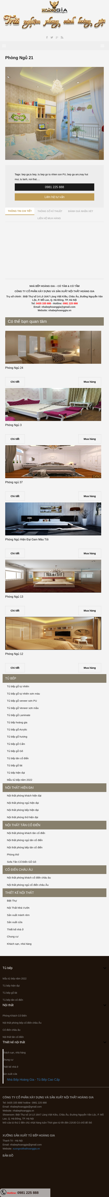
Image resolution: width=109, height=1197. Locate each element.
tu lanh (23, 179)
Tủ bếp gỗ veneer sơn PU (22, 700)
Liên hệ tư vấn (54, 197)
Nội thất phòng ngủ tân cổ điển (25, 840)
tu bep (33, 174)
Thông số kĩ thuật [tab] (49, 211)
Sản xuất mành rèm (18, 915)
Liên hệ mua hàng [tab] (49, 218)
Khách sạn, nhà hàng (19, 943)
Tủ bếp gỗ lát (14, 765)
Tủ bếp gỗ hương (17, 736)
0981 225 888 (54, 187)
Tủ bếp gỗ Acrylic (17, 729)
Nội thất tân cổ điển (22, 825)
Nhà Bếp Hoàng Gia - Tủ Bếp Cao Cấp (33, 1079)
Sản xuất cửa (14, 922)
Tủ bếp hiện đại (16, 772)
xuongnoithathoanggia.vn (26, 1148)
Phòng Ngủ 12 (14, 653)
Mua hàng (90, 381)
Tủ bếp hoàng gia (17, 722)
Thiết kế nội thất (19, 892)
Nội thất (8, 1005)
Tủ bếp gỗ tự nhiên (18, 686)
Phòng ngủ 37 (14, 482)
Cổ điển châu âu (19, 869)
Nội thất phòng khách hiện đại (24, 795)
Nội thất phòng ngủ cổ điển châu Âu (28, 884)
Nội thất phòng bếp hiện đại (23, 809)
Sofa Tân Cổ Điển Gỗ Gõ (21, 861)
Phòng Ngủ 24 (14, 367)
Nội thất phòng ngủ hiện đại (23, 802)
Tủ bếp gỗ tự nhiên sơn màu (23, 693)
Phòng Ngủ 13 (14, 596)
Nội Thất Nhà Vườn (18, 907)
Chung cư (12, 936)
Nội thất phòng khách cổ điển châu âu (29, 877)
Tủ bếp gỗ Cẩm (16, 743)
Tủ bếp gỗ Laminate (18, 715)
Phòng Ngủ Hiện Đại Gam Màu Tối (26, 539)
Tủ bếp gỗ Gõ (15, 751)
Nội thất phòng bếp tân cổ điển (25, 847)
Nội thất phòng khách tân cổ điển (26, 833)
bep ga (25, 174)
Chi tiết (15, 381)
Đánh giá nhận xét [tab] (80, 211)
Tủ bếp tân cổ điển (18, 758)
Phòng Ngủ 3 (13, 425)
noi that (33, 179)
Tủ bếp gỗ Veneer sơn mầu (23, 708)
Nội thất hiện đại (19, 787)
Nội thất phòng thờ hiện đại (22, 817)
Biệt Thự (12, 900)
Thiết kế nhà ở (15, 929)
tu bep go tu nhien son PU (51, 174)
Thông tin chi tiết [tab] (20, 211)
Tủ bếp (10, 678)
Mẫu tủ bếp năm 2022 (19, 779)
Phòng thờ (13, 854)
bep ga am (73, 174)
